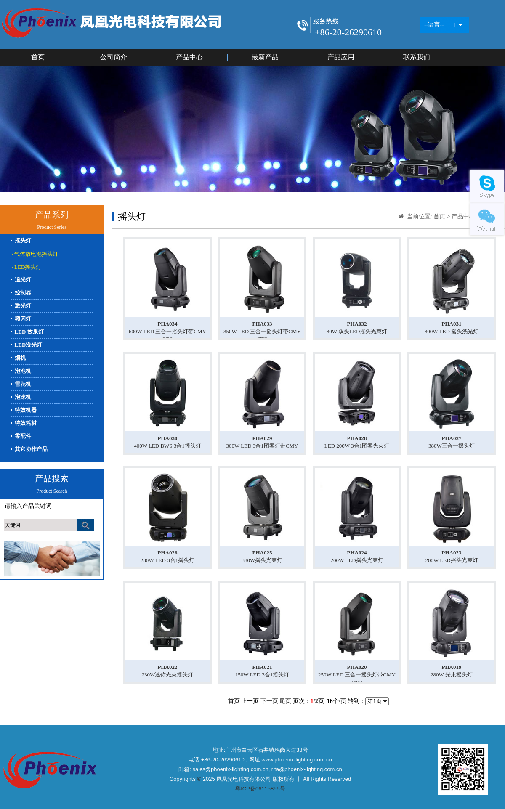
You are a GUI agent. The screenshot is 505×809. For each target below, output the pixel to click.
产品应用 (340, 57)
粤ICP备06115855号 (260, 788)
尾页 (285, 701)
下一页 (269, 701)
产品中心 (189, 57)
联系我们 (416, 57)
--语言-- (434, 24)
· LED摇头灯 (27, 267)
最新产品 (265, 57)
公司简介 (113, 57)
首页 (38, 57)
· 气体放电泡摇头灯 (35, 254)
